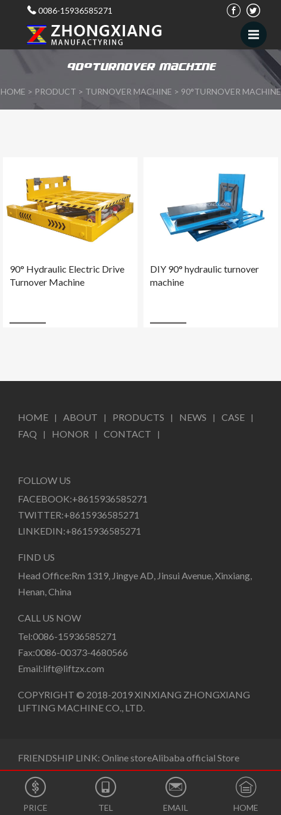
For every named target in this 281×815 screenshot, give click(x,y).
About (80, 417)
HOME (13, 91)
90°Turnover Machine (231, 91)
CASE (233, 417)
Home (33, 417)
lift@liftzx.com (73, 668)
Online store (127, 757)
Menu (257, 29)
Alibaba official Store (195, 757)
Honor (70, 433)
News (193, 417)
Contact (127, 433)
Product (55, 91)
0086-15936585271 (75, 10)
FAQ (27, 433)
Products (138, 417)
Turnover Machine (128, 91)
